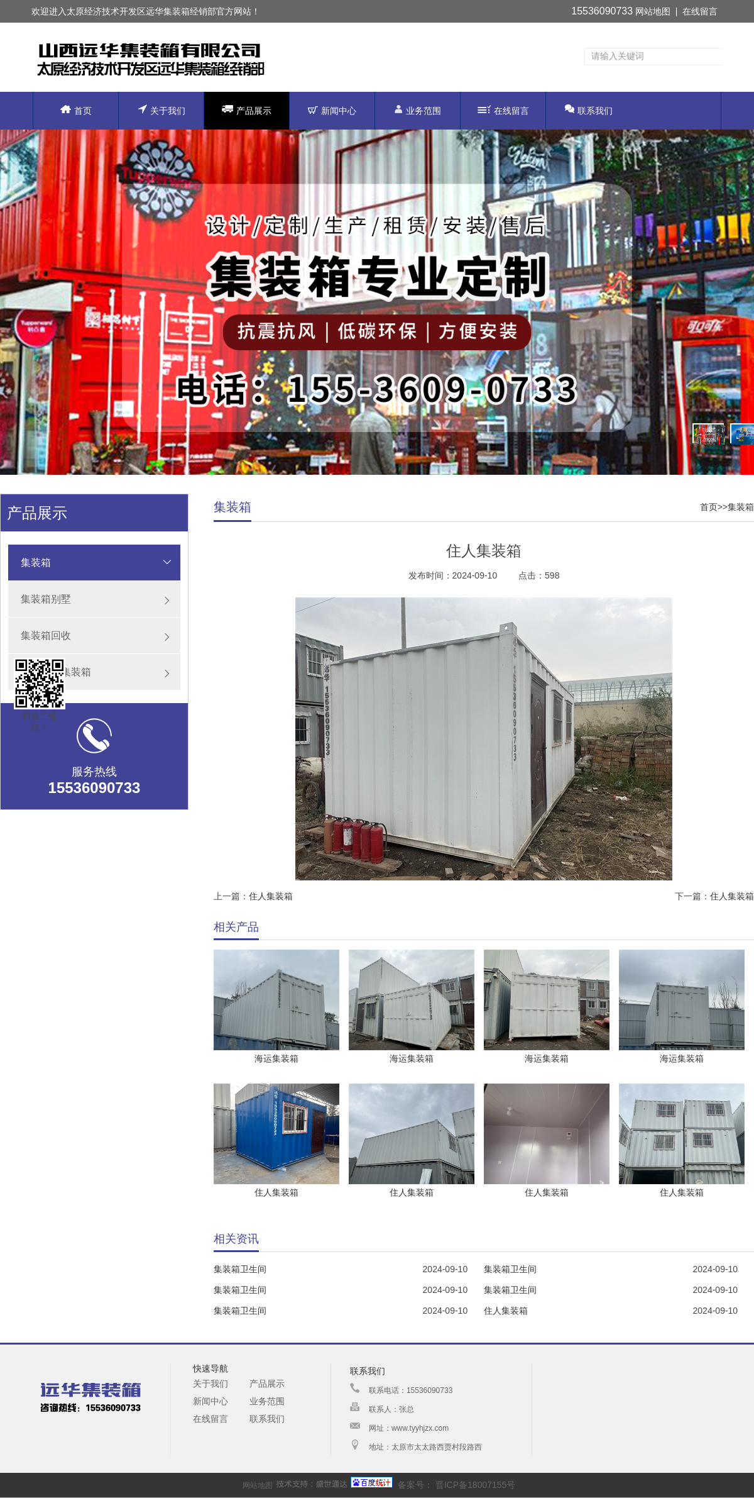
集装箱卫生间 (240, 1269)
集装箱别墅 (46, 599)
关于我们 (161, 110)
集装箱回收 (46, 635)
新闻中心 (332, 111)
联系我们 (589, 110)
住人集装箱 (271, 896)
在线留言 (700, 11)
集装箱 (36, 562)
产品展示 (246, 110)
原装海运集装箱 (56, 672)
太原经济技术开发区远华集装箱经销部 (141, 11)
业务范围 (417, 110)
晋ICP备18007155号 (474, 1485)
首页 (76, 110)
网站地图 (652, 11)
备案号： (392, 1485)
